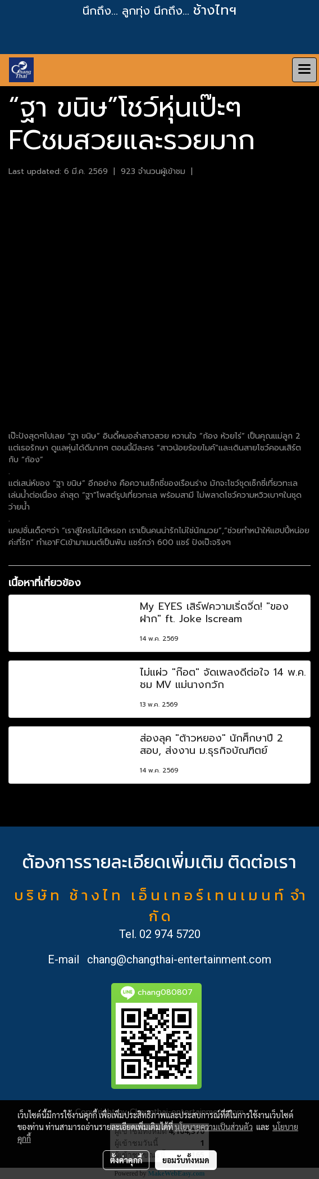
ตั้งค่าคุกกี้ (126, 1160)
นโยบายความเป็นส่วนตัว (214, 1127)
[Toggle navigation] (304, 69)
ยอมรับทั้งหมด (185, 1160)
